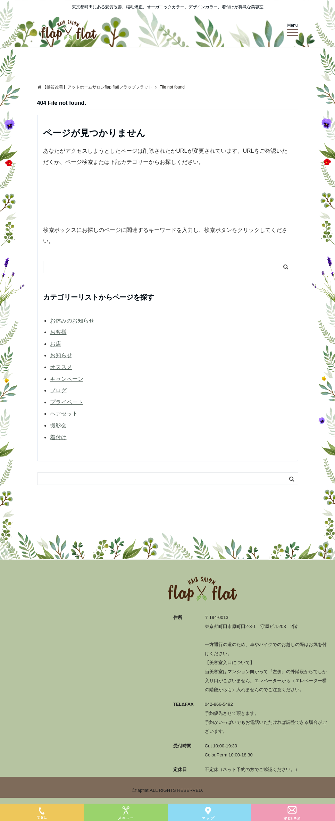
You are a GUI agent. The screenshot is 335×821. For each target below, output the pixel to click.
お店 (55, 344)
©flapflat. (141, 790)
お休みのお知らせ (72, 321)
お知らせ (61, 355)
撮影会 (58, 425)
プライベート (66, 402)
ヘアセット (64, 414)
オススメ (61, 367)
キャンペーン (66, 379)
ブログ (58, 390)
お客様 (58, 332)
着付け (58, 437)
